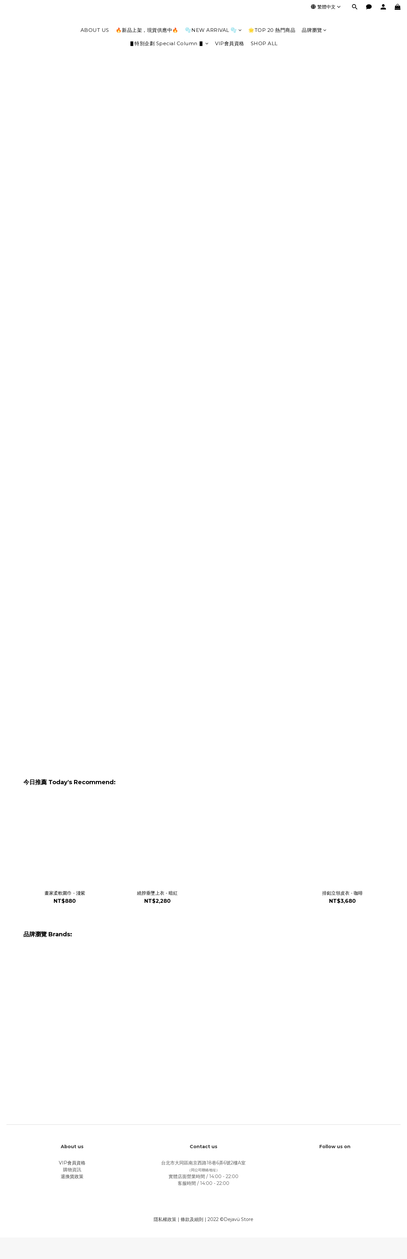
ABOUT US (95, 30)
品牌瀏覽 (314, 30)
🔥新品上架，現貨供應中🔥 (147, 30)
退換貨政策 (72, 1176)
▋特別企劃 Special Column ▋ (169, 43)
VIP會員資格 (229, 43)
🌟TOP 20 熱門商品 (271, 30)
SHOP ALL (264, 43)
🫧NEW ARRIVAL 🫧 (213, 30)
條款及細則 (192, 1219)
